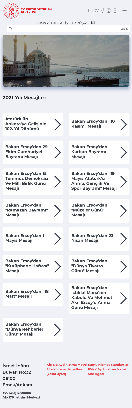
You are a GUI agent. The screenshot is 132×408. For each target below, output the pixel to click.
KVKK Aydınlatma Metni (107, 369)
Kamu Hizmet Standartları (108, 365)
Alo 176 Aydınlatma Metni (67, 365)
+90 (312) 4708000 (17, 393)
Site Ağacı (96, 374)
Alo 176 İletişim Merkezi (21, 397)
